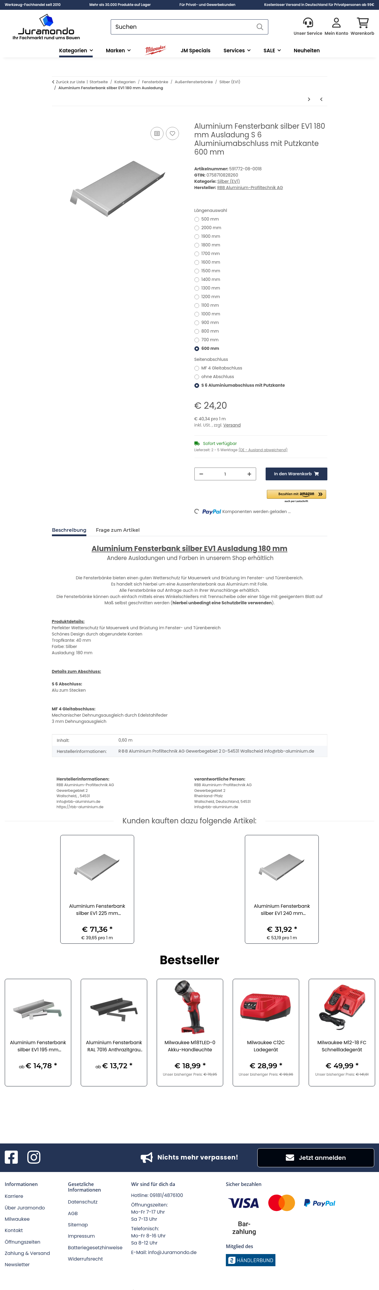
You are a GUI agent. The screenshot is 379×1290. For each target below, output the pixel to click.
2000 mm (211, 228)
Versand (232, 425)
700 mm (210, 340)
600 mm (210, 348)
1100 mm (210, 305)
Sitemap (78, 1215)
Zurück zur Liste (70, 82)
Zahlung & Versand (27, 1243)
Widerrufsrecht (85, 1249)
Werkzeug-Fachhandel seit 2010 (33, 4)
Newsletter (17, 1255)
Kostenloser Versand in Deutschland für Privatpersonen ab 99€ (319, 4)
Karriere (14, 1186)
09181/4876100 (166, 1185)
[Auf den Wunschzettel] (172, 133)
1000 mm (211, 314)
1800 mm (211, 245)
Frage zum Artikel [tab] (118, 530)
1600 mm (211, 262)
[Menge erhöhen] (249, 474)
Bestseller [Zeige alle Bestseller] (189, 951)
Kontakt (14, 1220)
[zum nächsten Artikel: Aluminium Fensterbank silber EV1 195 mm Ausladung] (309, 99)
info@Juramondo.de (172, 1242)
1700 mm (211, 254)
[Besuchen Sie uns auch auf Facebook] (11, 1148)
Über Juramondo (25, 1198)
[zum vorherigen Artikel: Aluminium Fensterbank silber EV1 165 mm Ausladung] (321, 99)
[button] (308, 27)
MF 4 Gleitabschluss (222, 368)
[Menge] (225, 474)
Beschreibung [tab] (69, 530)
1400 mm (211, 279)
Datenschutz (83, 1192)
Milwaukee (17, 1209)
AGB (73, 1204)
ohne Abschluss (218, 377)
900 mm (210, 322)
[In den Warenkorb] (56, 119)
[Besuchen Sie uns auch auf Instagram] (33, 1148)
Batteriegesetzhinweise (95, 1238)
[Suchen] (181, 26)
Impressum (81, 1226)
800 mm (210, 331)
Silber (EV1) (228, 181)
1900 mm (211, 236)
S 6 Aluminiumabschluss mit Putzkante (243, 385)
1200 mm (211, 297)
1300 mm (211, 288)
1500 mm (211, 271)
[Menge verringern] (201, 474)
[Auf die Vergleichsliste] (157, 133)
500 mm (210, 219)
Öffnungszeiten (22, 1232)
